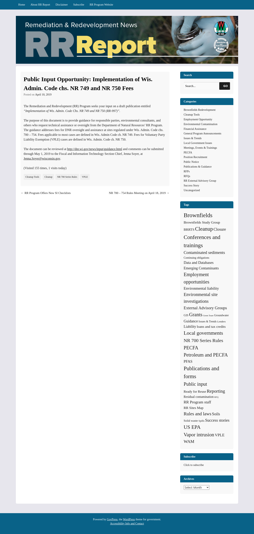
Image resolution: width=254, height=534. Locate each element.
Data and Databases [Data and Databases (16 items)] (199, 262)
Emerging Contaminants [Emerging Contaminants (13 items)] (201, 268)
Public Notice (191, 161)
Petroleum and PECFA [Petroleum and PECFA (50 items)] (206, 355)
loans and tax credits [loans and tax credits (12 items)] (211, 327)
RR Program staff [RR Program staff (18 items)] (197, 402)
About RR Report (40, 4)
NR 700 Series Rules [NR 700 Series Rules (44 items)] (203, 340)
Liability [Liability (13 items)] (190, 327)
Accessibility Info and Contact (127, 523)
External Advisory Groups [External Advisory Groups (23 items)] (205, 308)
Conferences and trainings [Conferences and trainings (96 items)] (202, 241)
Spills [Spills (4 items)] (201, 420)
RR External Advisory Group (200, 180)
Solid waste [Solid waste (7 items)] (191, 420)
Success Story (191, 185)
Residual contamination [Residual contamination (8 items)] (199, 396)
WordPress (129, 519)
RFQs (187, 176)
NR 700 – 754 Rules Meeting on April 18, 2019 (139, 193)
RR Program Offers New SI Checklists (46, 193)
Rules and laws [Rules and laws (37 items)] (197, 413)
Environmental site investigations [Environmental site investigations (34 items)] (201, 298)
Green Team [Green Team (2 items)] (208, 315)
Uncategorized (192, 190)
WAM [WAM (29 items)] (189, 441)
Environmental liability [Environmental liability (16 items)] (201, 288)
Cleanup (48, 176)
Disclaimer (62, 4)
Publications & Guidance (198, 166)
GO (225, 86)
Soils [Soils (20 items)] (216, 414)
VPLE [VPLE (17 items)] (220, 435)
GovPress (112, 519)
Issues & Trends (193, 138)
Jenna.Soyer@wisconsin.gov (42, 158)
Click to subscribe (194, 465)
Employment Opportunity (198, 119)
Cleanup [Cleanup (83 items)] (204, 229)
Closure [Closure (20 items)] (220, 229)
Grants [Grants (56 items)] (195, 314)
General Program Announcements (202, 133)
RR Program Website (101, 4)
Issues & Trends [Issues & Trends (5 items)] (207, 321)
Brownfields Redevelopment (200, 109)
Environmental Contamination (200, 124)
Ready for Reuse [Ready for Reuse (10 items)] (195, 391)
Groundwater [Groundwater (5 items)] (221, 315)
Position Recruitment (195, 157)
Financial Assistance (195, 128)
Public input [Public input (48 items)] (195, 384)
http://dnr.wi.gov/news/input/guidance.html (94, 149)
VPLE (85, 176)
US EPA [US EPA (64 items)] (192, 427)
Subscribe (78, 4)
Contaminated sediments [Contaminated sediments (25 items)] (204, 252)
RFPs (187, 171)
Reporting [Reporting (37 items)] (216, 391)
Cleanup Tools (32, 176)
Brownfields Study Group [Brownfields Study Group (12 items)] (202, 222)
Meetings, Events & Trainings (200, 147)
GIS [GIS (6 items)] (186, 315)
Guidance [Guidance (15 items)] (191, 321)
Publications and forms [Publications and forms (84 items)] (201, 372)
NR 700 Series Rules (67, 176)
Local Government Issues (198, 143)
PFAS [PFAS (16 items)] (188, 361)
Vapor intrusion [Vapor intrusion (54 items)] (199, 434)
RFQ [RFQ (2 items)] (216, 397)
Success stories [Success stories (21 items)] (217, 420)
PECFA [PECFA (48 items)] (191, 347)
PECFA (188, 152)
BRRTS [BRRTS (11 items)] (189, 229)
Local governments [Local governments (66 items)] (203, 333)
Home (21, 4)
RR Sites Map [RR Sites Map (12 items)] (194, 408)
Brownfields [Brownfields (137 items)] (198, 215)
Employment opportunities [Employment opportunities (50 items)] (196, 278)
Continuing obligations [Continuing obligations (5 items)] (196, 257)
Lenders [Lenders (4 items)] (221, 321)
